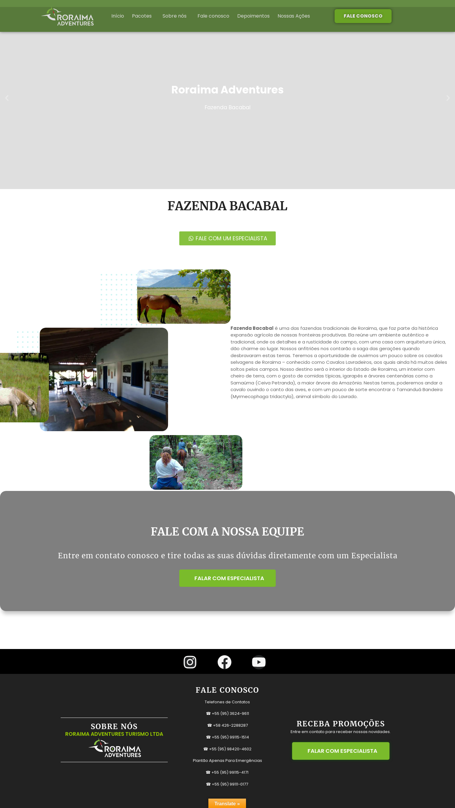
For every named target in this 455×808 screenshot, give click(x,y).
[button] (7, 98)
